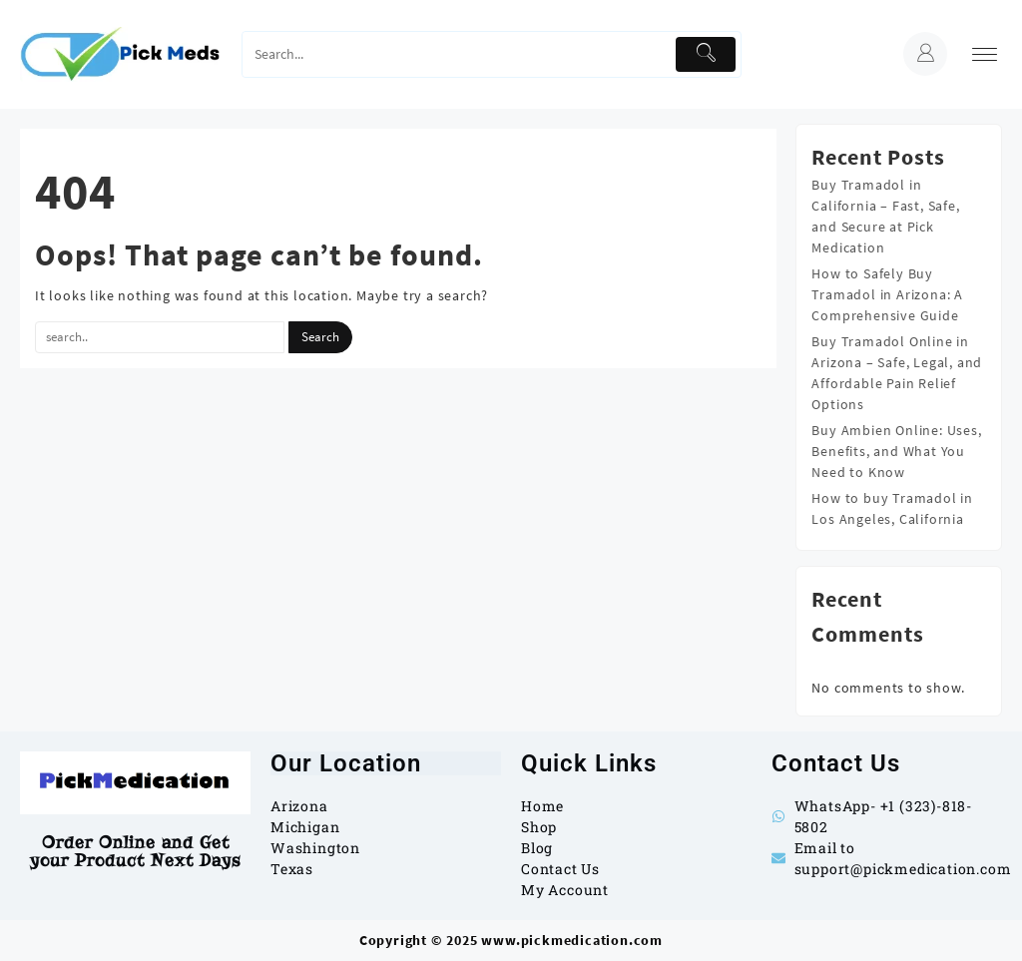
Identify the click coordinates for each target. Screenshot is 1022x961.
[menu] (984, 54)
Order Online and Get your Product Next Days (135, 851)
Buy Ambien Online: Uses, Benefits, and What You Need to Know (896, 451)
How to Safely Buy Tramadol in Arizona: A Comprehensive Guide (887, 294)
